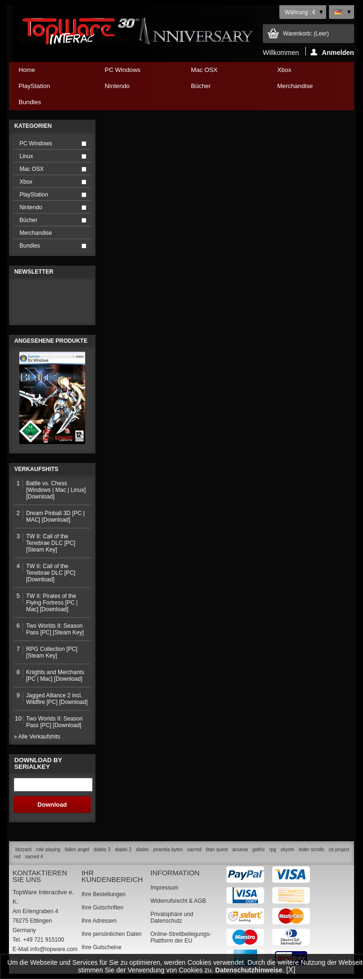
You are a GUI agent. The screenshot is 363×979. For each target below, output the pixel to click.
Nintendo (135, 88)
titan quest (217, 849)
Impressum (164, 887)
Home (26, 69)
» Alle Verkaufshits (37, 736)
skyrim (287, 849)
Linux (26, 156)
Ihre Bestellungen (103, 894)
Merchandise (295, 85)
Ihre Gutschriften (102, 907)
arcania (240, 849)
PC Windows (135, 72)
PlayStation (49, 88)
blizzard (23, 849)
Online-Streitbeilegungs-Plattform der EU (180, 937)
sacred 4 (34, 856)
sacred (194, 849)
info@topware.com (54, 949)
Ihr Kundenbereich (112, 876)
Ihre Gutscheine (101, 947)
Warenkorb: (306, 33)
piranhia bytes (168, 849)
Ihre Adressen (98, 920)
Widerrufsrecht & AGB (178, 901)
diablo (142, 849)
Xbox (308, 72)
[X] (290, 970)
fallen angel (77, 849)
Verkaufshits (36, 469)
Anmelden (332, 52)
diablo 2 (123, 849)
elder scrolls (311, 849)
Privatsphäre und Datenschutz (171, 917)
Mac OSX (222, 72)
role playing (48, 849)
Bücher (222, 88)
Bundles (49, 104)
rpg (272, 849)
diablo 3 (102, 849)
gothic (258, 849)
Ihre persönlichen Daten (111, 934)
